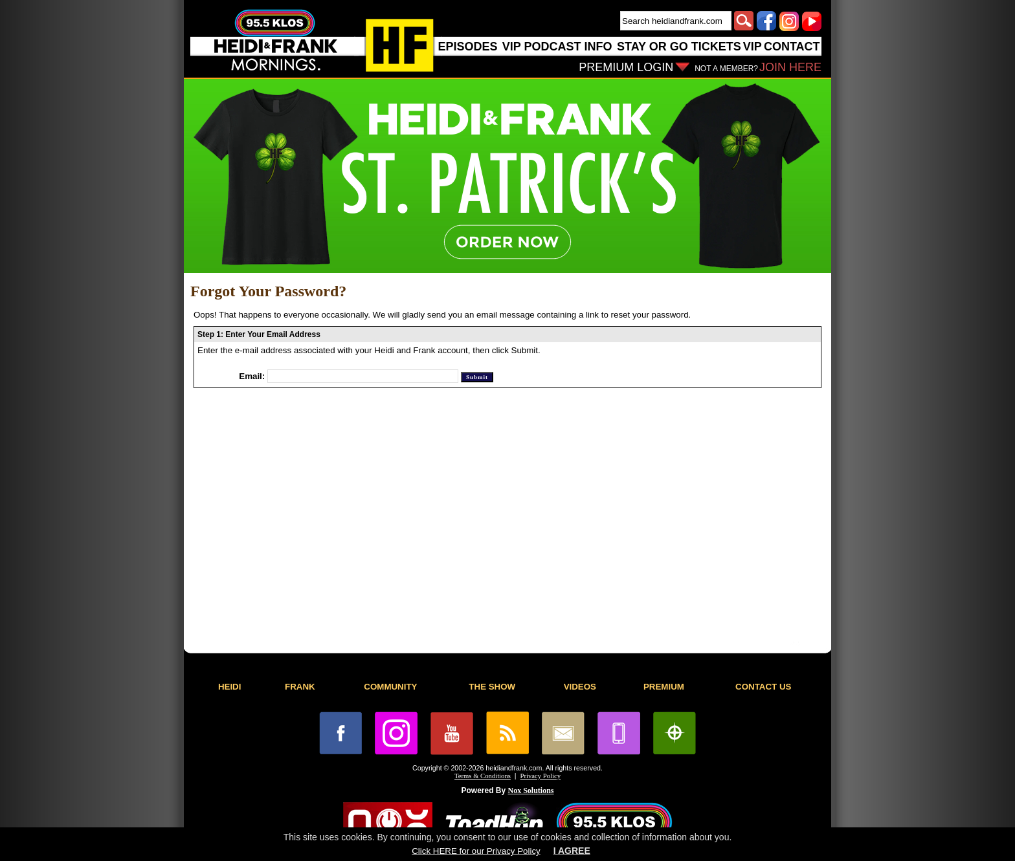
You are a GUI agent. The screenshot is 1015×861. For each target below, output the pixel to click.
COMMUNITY (390, 687)
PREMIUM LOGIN (626, 67)
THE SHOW (492, 687)
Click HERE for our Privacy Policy (476, 851)
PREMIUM (663, 687)
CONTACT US (763, 687)
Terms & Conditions (482, 775)
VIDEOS (580, 687)
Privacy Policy (540, 775)
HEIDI (229, 687)
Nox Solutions (531, 790)
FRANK (300, 687)
